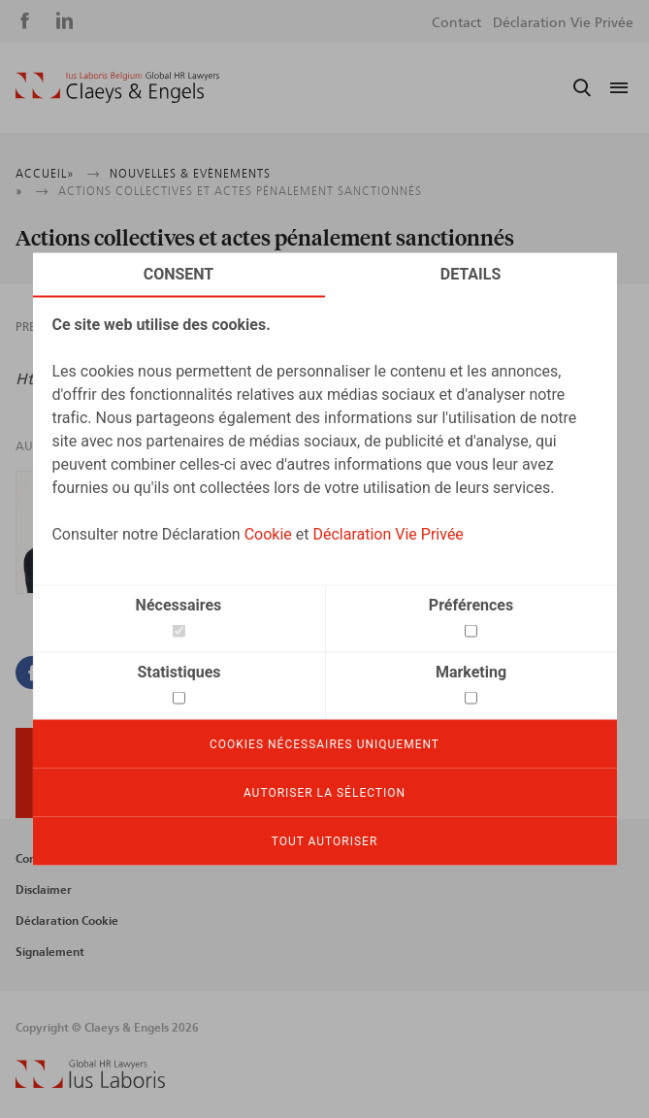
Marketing (471, 672)
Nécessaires (179, 605)
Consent (179, 274)
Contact (456, 23)
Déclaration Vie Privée (387, 534)
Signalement (50, 952)
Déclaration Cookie (67, 921)
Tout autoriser (325, 841)
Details (471, 274)
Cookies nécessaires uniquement (324, 744)
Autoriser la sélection (324, 793)
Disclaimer (44, 890)
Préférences (471, 605)
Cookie (268, 534)
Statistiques (178, 672)
